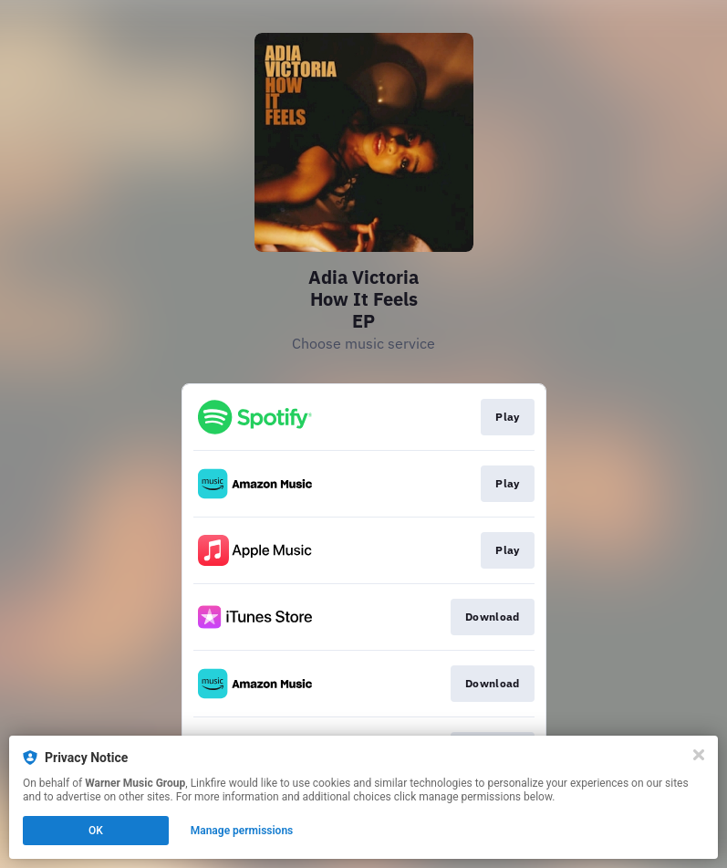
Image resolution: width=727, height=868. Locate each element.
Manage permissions (242, 830)
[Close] (698, 754)
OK (95, 830)
